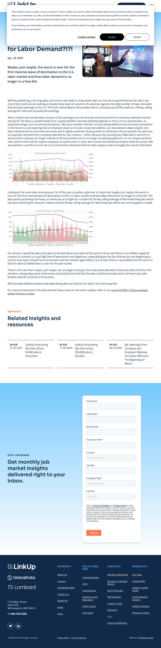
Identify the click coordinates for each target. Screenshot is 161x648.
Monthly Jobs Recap (117, 574)
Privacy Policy (63, 637)
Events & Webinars (117, 622)
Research (112, 609)
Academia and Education (89, 598)
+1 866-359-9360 (17, 614)
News (60, 607)
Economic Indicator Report (117, 583)
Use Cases (87, 612)
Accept (112, 37)
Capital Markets (90, 577)
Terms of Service (78, 637)
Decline (137, 37)
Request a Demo (141, 612)
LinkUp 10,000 (114, 603)
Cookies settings (87, 37)
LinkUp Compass (141, 606)
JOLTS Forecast (115, 590)
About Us (62, 574)
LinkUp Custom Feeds (140, 589)
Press (60, 613)
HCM (84, 583)
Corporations (89, 590)
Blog (109, 616)
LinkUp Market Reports (139, 598)
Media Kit (62, 600)
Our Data (137, 574)
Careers (61, 581)
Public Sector (89, 606)
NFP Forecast (114, 596)
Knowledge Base (66, 587)
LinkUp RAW (138, 581)
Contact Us (63, 594)
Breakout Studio (146, 637)
